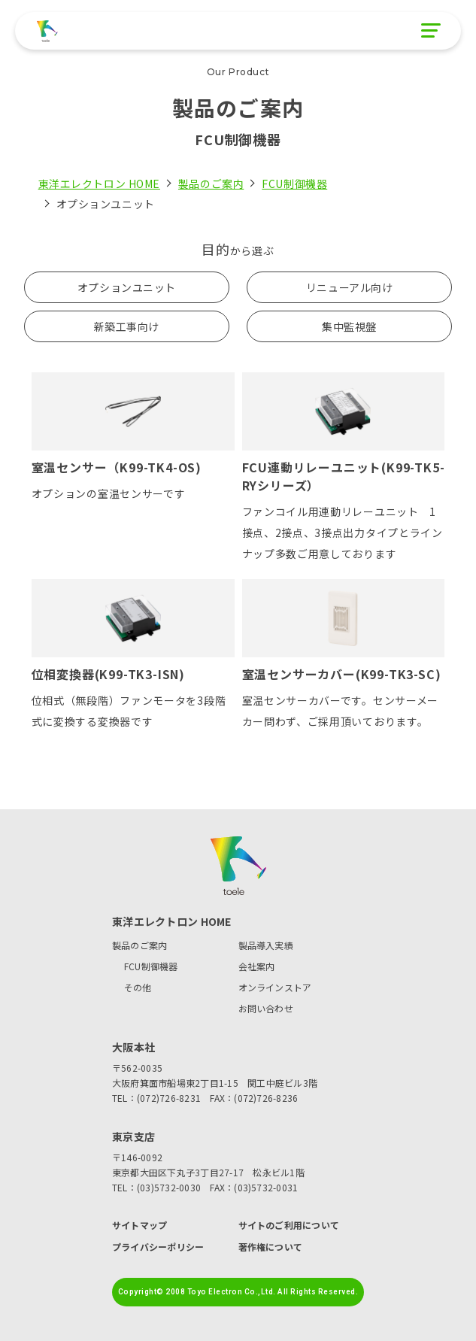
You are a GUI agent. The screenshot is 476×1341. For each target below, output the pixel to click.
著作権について (270, 1246)
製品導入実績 (265, 945)
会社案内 (256, 966)
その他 (138, 987)
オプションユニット (126, 287)
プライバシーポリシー (158, 1246)
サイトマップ (139, 1225)
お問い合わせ (265, 1008)
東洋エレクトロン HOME (99, 183)
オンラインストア (275, 987)
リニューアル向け (349, 287)
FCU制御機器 (294, 183)
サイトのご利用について (289, 1225)
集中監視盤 (349, 326)
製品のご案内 (211, 183)
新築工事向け (126, 326)
